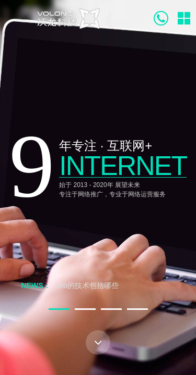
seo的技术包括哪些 (87, 285)
